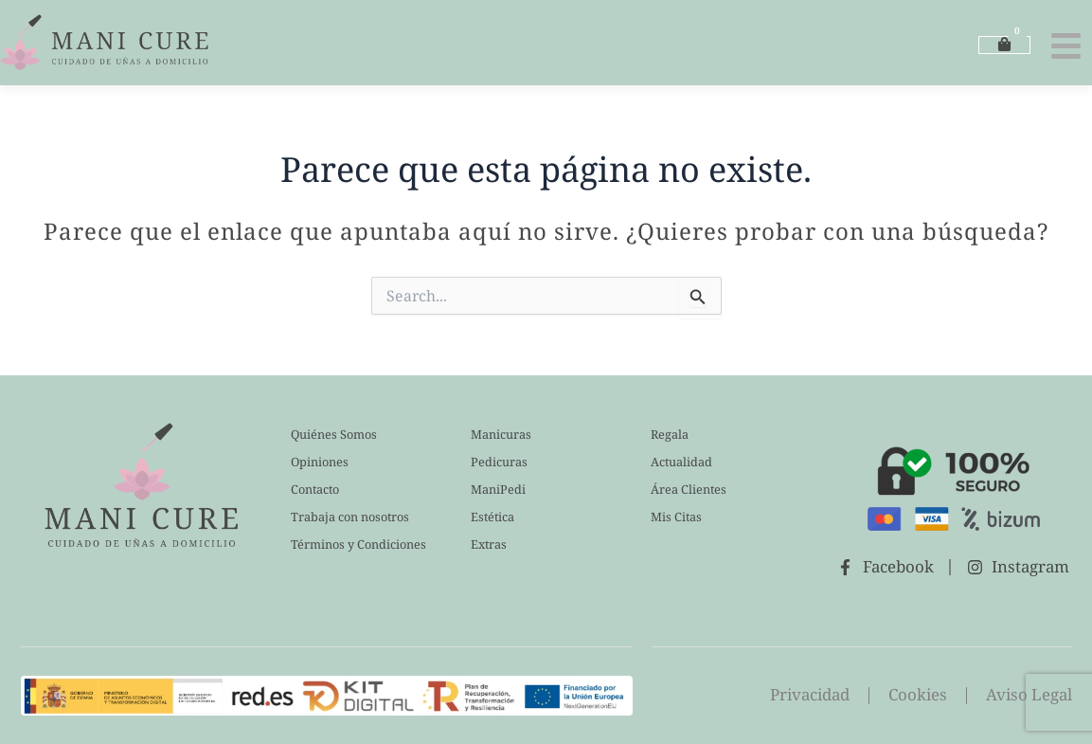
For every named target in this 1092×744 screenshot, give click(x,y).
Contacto (316, 489)
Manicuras (501, 434)
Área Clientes (689, 489)
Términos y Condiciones (358, 544)
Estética (493, 516)
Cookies (916, 695)
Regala (670, 434)
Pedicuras (499, 461)
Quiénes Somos (334, 434)
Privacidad (808, 695)
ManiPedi (498, 489)
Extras (489, 544)
